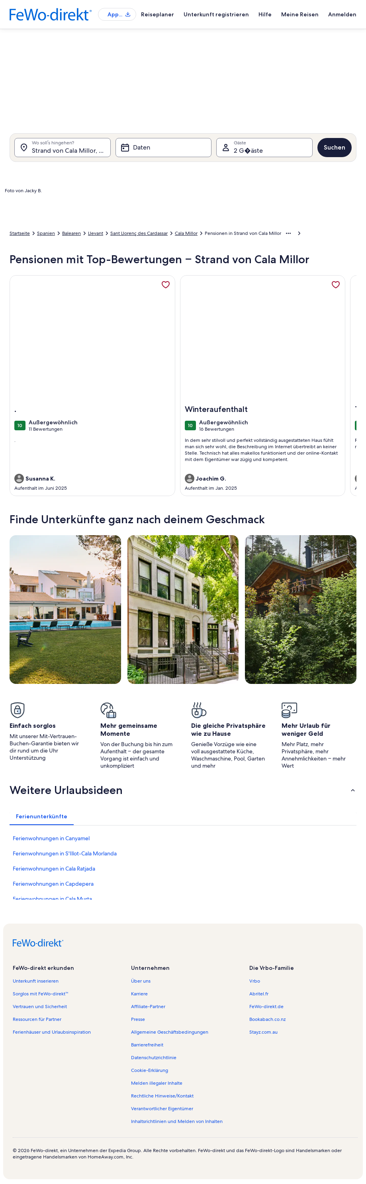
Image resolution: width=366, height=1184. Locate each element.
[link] (165, 284)
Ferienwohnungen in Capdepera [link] (53, 883)
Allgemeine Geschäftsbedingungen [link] (169, 1032)
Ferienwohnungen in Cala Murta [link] (52, 898)
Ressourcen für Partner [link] (37, 1019)
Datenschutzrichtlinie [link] (153, 1057)
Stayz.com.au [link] (263, 1032)
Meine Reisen (300, 14)
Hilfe (265, 14)
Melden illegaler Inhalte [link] (156, 1083)
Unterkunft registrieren (216, 14)
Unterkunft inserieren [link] (36, 981)
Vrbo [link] (254, 981)
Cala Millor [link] (186, 233)
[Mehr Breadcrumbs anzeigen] (288, 233)
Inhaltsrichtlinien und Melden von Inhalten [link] (177, 1121)
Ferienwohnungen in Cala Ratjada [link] (54, 868)
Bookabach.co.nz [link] (267, 1019)
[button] (183, 790)
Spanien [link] (46, 233)
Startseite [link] (20, 233)
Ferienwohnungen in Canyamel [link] (51, 838)
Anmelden (342, 14)
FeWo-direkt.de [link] (266, 1006)
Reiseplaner (157, 14)
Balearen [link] (71, 233)
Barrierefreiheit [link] (147, 1045)
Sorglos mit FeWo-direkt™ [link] (41, 994)
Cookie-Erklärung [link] (149, 1070)
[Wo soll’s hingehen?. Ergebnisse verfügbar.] (62, 147)
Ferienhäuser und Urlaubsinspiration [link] (52, 1032)
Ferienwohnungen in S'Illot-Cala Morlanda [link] (65, 853)
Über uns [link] (141, 981)
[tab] (42, 816)
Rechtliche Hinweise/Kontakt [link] (162, 1096)
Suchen (334, 147)
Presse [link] (138, 1019)
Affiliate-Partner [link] (148, 1006)
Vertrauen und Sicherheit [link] (40, 1006)
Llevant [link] (95, 233)
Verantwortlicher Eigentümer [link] (162, 1108)
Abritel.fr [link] (258, 994)
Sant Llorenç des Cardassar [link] (139, 233)
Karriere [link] (139, 994)
